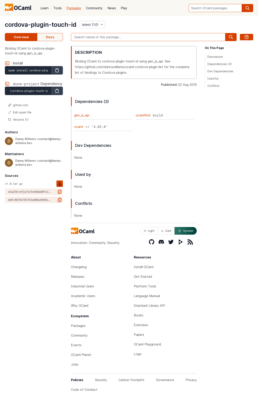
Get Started (143, 277)
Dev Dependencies (220, 71)
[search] (247, 8)
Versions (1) (18, 119)
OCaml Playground (147, 344)
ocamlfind (143, 115)
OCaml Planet (81, 355)
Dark (166, 230)
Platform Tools (145, 286)
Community (94, 8)
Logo (137, 354)
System (185, 231)
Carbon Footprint (131, 380)
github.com (18, 105)
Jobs (74, 364)
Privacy (191, 380)
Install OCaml (143, 267)
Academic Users (83, 296)
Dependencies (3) (219, 64)
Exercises (141, 325)
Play (124, 8)
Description (215, 56)
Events (76, 345)
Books (138, 315)
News (111, 8)
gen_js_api (81, 115)
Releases (77, 277)
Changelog (79, 267)
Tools (57, 8)
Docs (50, 37)
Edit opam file (19, 112)
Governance (165, 380)
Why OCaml (79, 306)
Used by (213, 78)
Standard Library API (149, 306)
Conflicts (213, 85)
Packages (74, 8)
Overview (21, 37)
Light (149, 230)
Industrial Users (82, 286)
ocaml (78, 127)
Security (101, 380)
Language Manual (147, 296)
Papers (139, 335)
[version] (92, 24)
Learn (44, 8)
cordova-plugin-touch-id (40, 24)
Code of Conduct (84, 390)
